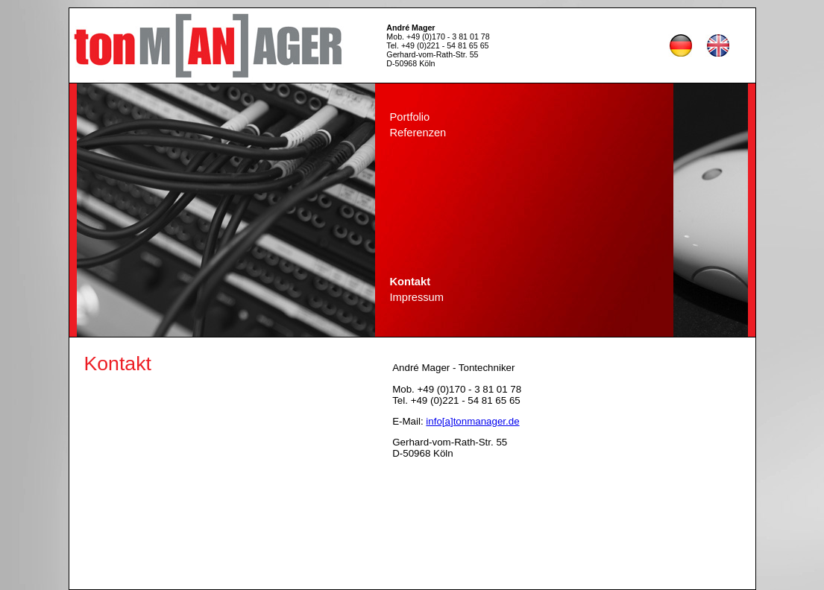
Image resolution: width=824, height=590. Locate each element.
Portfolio (410, 117)
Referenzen (418, 133)
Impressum (417, 297)
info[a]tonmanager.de (472, 421)
